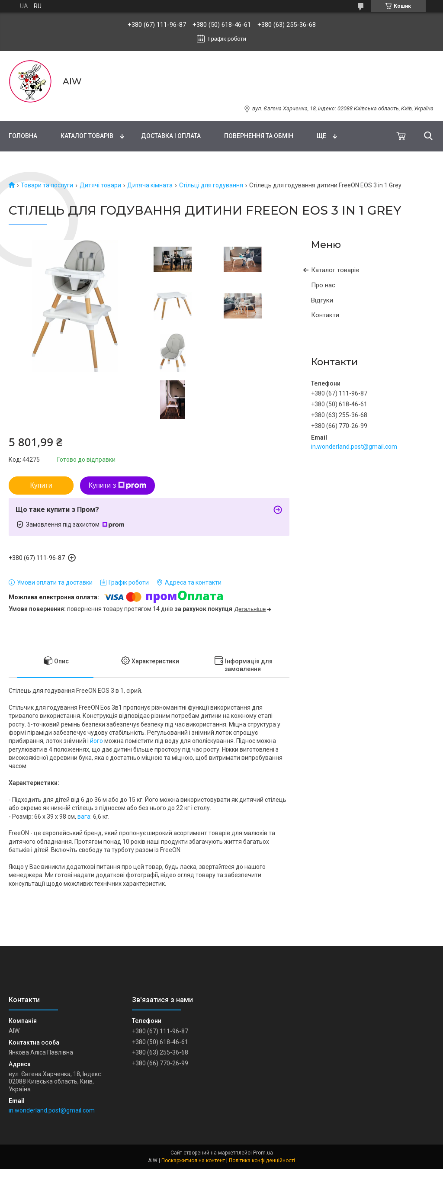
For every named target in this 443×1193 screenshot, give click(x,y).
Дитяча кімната (150, 185)
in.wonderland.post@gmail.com (354, 446)
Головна (23, 135)
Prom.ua (263, 1153)
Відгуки (322, 300)
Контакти (325, 315)
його (96, 740)
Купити (41, 485)
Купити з (117, 485)
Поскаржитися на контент (193, 1161)
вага (83, 816)
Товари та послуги (47, 185)
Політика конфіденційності (262, 1161)
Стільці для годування (211, 185)
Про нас (323, 285)
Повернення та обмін (258, 135)
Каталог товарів (87, 135)
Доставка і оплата (171, 135)
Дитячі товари (100, 185)
